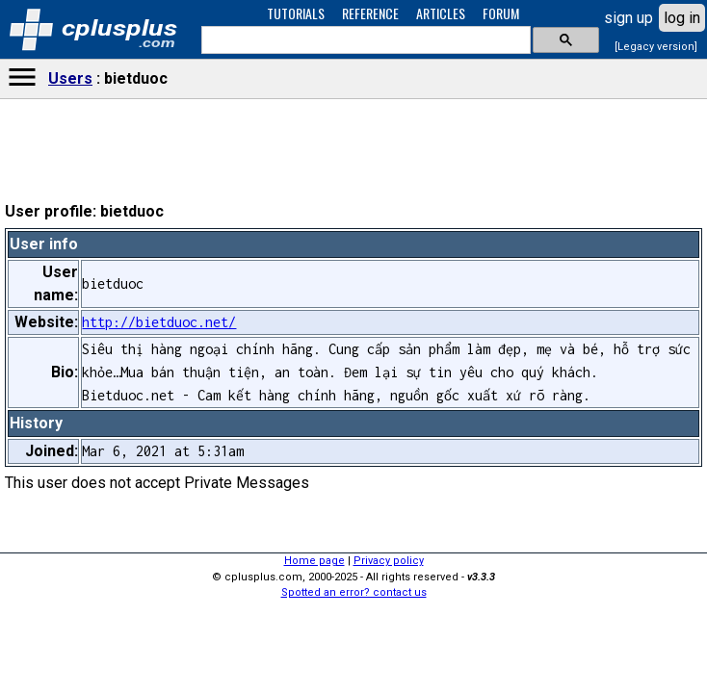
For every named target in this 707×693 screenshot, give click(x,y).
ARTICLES (440, 13)
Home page (314, 560)
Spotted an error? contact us (354, 592)
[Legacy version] (656, 46)
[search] (364, 40)
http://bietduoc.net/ (159, 322)
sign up (628, 18)
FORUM (501, 13)
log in (682, 18)
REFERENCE (370, 13)
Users (70, 78)
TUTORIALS (296, 13)
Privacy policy (389, 560)
